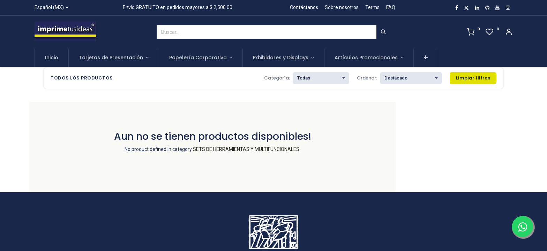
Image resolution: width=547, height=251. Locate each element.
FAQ (390, 7)
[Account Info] (508, 33)
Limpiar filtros (473, 78)
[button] (426, 58)
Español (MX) (49, 7)
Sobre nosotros (342, 7)
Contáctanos (304, 7)
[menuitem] (51, 58)
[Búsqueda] (383, 32)
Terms (372, 7)
